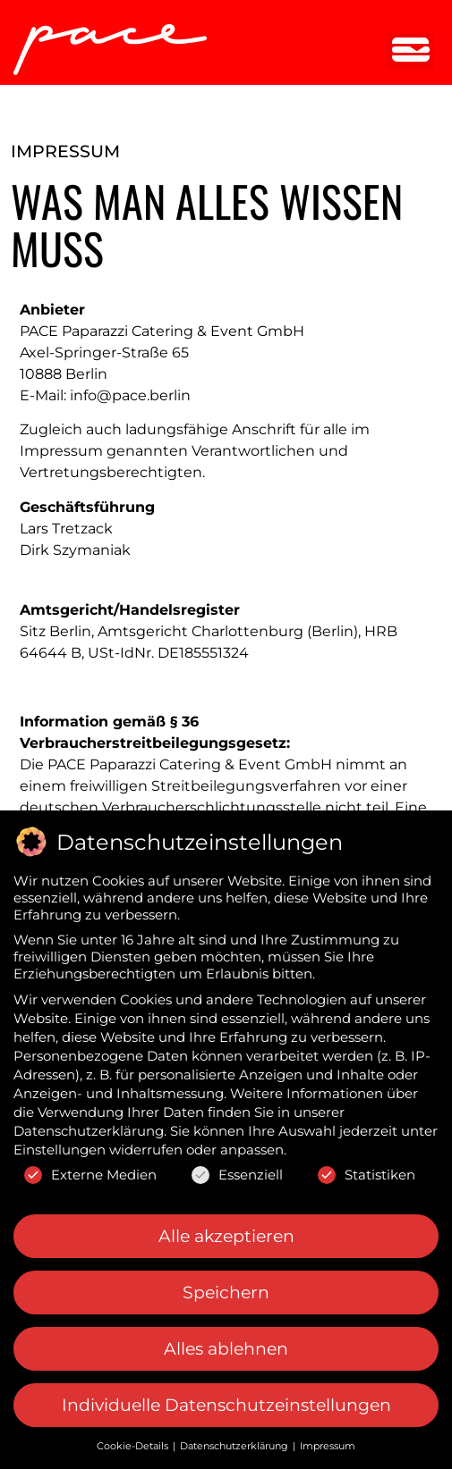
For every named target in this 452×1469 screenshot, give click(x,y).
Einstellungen (59, 1143)
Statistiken (366, 1167)
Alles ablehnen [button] (226, 1341)
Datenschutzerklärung (88, 1124)
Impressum (327, 1439)
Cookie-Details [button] (134, 1439)
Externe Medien (90, 1167)
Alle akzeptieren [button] (226, 1229)
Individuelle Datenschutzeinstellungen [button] (226, 1399)
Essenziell (237, 1167)
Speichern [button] (226, 1285)
